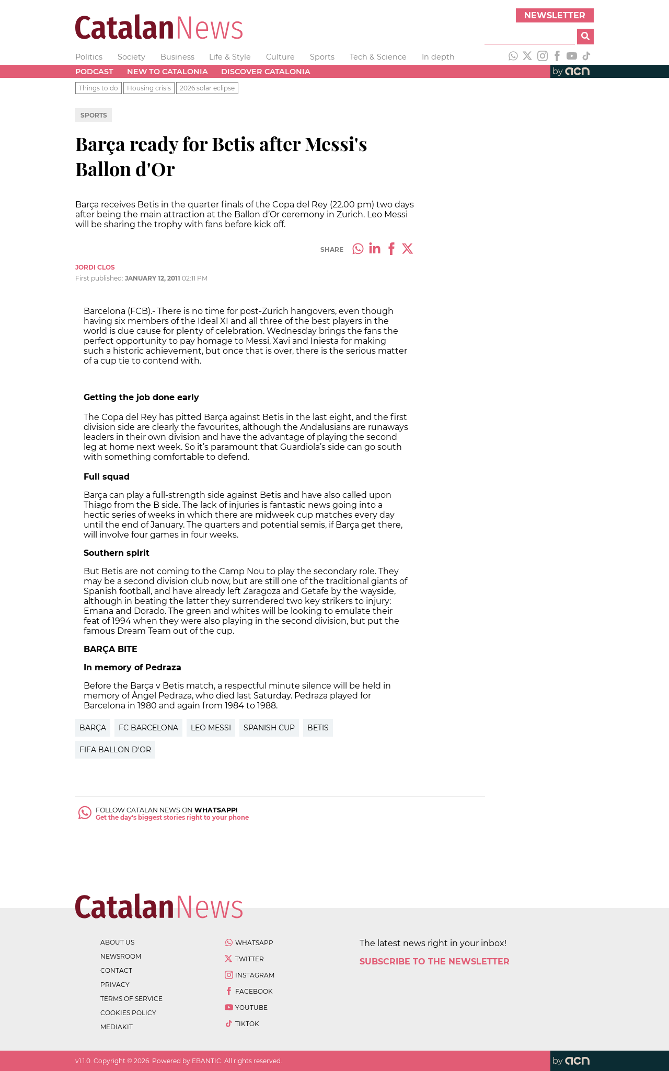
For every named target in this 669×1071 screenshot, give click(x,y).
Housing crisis (149, 88)
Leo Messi (211, 727)
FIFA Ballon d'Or (115, 749)
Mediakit (116, 1027)
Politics (88, 57)
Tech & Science (378, 57)
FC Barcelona (148, 727)
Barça (92, 727)
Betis (318, 727)
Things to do (98, 88)
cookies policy (128, 1013)
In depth (438, 57)
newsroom (120, 956)
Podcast (94, 71)
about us (117, 942)
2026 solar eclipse (207, 88)
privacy (115, 984)
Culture (280, 57)
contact (116, 970)
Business (177, 57)
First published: (100, 278)
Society (131, 57)
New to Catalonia (167, 71)
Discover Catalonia (265, 71)
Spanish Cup (269, 727)
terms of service (131, 999)
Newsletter (554, 15)
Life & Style (230, 57)
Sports (322, 57)
